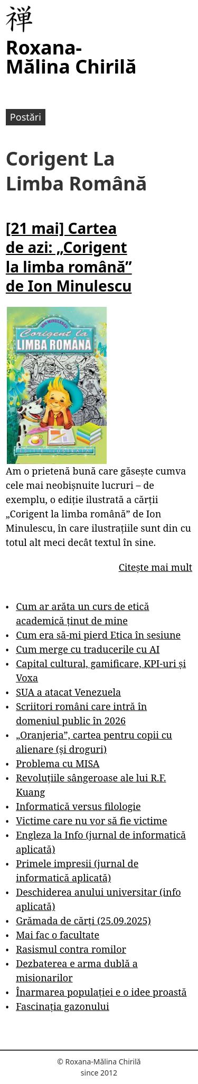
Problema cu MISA (57, 763)
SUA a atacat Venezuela (68, 692)
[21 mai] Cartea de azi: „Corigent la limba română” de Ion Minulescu (69, 257)
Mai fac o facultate (57, 934)
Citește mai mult (155, 567)
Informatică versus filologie (78, 806)
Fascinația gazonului (62, 1006)
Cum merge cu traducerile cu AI (87, 649)
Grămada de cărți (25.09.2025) (83, 920)
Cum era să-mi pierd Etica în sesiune (98, 634)
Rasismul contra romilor (71, 949)
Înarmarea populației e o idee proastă (101, 992)
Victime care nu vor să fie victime (91, 820)
